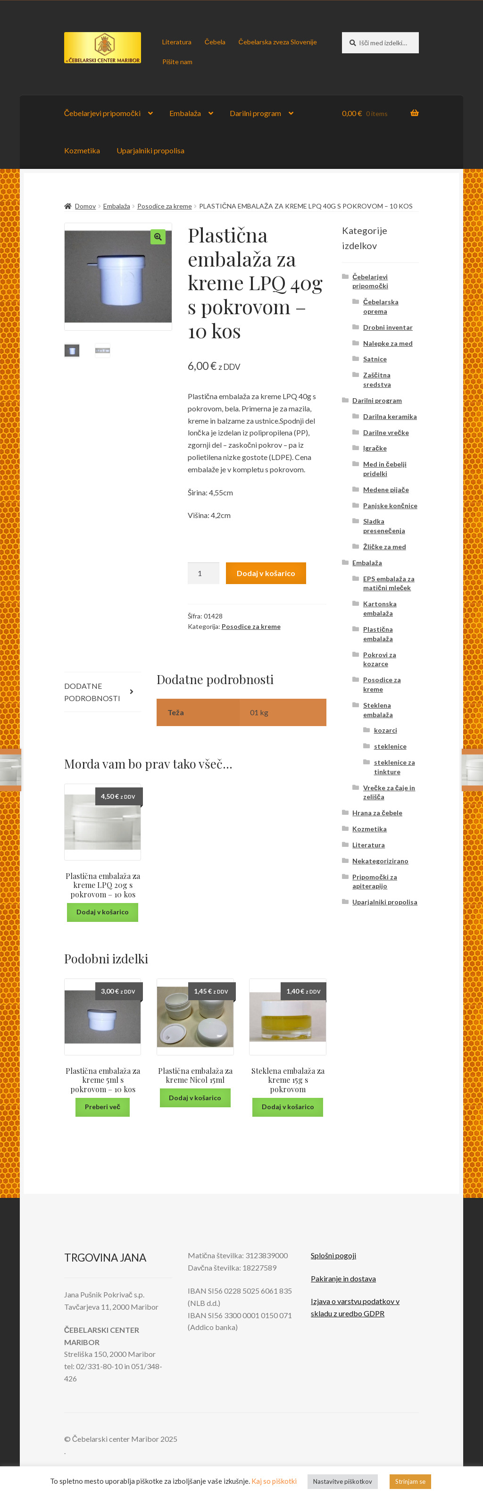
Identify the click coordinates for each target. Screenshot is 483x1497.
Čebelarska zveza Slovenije (277, 42)
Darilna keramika (390, 416)
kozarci (385, 730)
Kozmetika (82, 150)
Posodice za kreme (164, 206)
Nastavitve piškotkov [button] (342, 1481)
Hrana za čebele (377, 813)
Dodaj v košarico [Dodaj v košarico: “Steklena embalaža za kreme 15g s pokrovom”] (288, 1107)
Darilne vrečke (386, 432)
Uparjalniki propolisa (150, 150)
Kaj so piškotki (274, 1481)
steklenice (390, 746)
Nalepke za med (388, 343)
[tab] (103, 692)
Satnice (375, 359)
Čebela (215, 42)
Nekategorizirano (380, 861)
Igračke (375, 448)
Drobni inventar (388, 327)
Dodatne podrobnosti (92, 692)
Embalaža (185, 113)
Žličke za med (384, 547)
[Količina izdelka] (204, 573)
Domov (85, 206)
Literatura (177, 42)
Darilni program (255, 113)
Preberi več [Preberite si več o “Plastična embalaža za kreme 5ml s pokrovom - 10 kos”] (102, 1107)
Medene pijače (386, 489)
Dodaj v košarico (266, 573)
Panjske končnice (390, 506)
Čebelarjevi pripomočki (102, 113)
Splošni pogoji (333, 1255)
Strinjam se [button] (410, 1481)
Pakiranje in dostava (343, 1278)
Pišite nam (177, 62)
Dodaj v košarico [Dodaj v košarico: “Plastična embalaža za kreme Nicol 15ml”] (195, 1098)
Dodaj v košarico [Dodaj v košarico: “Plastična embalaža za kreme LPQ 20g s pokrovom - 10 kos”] (102, 912)
